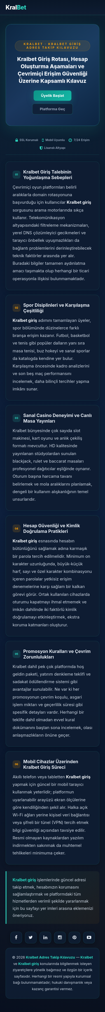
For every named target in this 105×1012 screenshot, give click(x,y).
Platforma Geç (52, 109)
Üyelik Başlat (52, 95)
